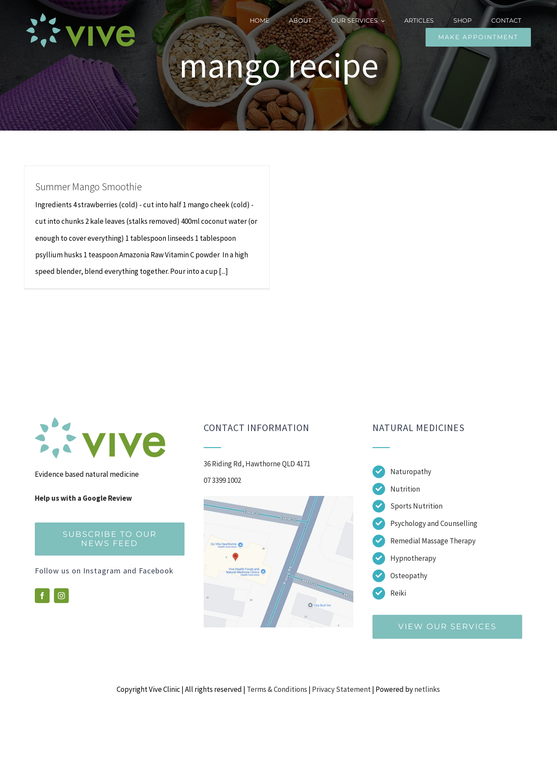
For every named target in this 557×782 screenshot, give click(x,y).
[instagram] (61, 595)
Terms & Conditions (277, 689)
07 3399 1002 (222, 480)
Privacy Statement (341, 689)
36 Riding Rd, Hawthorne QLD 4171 (257, 464)
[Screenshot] (278, 499)
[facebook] (42, 595)
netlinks (427, 689)
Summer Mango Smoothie (88, 186)
